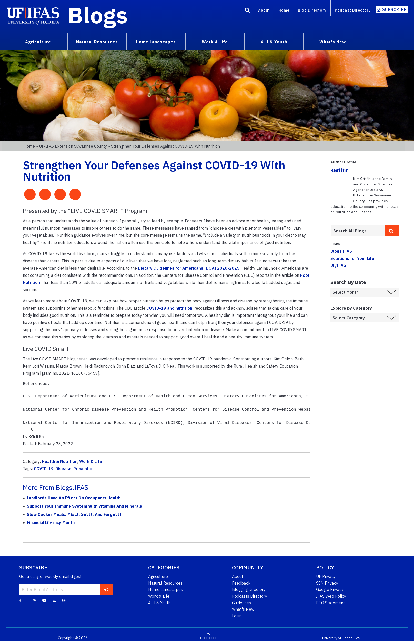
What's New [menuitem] (332, 41)
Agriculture (158, 576)
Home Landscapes (165, 589)
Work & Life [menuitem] (215, 41)
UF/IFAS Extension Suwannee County (73, 146)
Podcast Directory (353, 10)
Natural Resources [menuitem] (97, 41)
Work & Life (90, 461)
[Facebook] (20, 600)
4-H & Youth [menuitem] (273, 41)
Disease (63, 468)
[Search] (247, 11)
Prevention (84, 468)
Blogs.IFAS (341, 251)
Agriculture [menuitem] (38, 41)
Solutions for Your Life (352, 258)
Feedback (241, 583)
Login (236, 615)
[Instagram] (63, 600)
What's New (243, 609)
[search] (392, 230)
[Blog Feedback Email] (54, 600)
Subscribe (394, 9)
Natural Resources (165, 583)
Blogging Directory (249, 589)
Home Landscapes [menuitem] (156, 41)
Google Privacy (330, 589)
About (264, 10)
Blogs (98, 14)
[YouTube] (44, 600)
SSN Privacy (327, 583)
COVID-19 (44, 468)
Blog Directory (312, 10)
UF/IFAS (338, 265)
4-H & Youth (159, 602)
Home (283, 10)
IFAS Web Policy (331, 596)
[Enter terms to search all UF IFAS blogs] (357, 230)
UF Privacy (326, 576)
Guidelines (241, 602)
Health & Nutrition (59, 461)
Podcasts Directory (249, 596)
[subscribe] (106, 589)
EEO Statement (330, 602)
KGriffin (339, 170)
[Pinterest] (34, 600)
